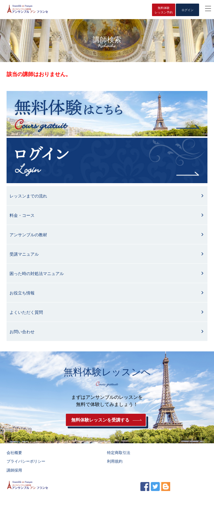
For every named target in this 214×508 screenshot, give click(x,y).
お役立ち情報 (22, 293)
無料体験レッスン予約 (164, 10)
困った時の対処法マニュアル (37, 273)
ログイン (187, 10)
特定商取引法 (118, 452)
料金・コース (22, 215)
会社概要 (14, 452)
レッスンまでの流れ (28, 196)
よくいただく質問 (26, 312)
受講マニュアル (24, 254)
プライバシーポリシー (26, 461)
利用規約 (114, 461)
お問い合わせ (22, 331)
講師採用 (14, 470)
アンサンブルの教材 (28, 234)
